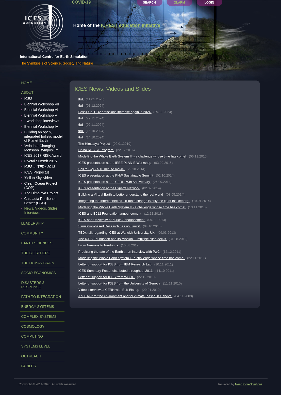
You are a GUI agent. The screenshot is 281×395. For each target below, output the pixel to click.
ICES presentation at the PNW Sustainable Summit (116, 175)
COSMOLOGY (33, 326)
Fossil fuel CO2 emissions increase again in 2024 (115, 112)
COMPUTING (32, 336)
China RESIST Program (96, 150)
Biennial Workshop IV (41, 126)
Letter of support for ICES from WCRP (106, 277)
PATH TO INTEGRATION (41, 297)
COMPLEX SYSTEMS (39, 316)
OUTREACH (31, 356)
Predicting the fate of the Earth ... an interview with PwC (119, 252)
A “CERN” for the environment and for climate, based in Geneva (125, 296)
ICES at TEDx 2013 (39, 167)
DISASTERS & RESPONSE (33, 285)
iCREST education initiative (130, 25)
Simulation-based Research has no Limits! (109, 226)
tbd (81, 99)
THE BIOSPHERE (35, 253)
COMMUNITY (32, 233)
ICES (28, 99)
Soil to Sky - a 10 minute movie (101, 169)
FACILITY (29, 366)
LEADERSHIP (32, 223)
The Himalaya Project (41, 193)
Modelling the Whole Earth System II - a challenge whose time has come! (132, 207)
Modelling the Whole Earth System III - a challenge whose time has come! (132, 156)
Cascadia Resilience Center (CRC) (40, 201)
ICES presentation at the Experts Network (109, 188)
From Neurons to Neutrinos (98, 245)
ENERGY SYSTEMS (37, 307)
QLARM (179, 2)
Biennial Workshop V (40, 115)
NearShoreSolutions (248, 384)
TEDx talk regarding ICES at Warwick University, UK (117, 232)
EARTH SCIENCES (37, 243)
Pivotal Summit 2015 (40, 161)
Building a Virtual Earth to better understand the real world (121, 194)
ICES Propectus (37, 172)
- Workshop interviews (41, 121)
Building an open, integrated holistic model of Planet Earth (43, 136)
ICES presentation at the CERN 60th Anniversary (114, 182)
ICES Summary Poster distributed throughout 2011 (116, 271)
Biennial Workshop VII (41, 104)
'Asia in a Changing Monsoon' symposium (41, 148)
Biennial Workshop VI (41, 110)
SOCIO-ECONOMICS (38, 273)
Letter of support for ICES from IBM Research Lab (115, 264)
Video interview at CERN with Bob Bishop (109, 290)
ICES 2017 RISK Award (43, 155)
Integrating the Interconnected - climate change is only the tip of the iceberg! (134, 201)
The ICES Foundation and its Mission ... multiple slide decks (122, 239)
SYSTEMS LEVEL (35, 346)
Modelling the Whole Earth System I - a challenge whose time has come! (131, 258)
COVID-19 (81, 2)
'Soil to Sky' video (38, 178)
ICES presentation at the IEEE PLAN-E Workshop (115, 163)
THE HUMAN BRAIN (37, 263)
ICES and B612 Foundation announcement (110, 213)
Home (26, 83)
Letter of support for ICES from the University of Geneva (119, 283)
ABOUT (27, 92)
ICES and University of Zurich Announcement (111, 220)
